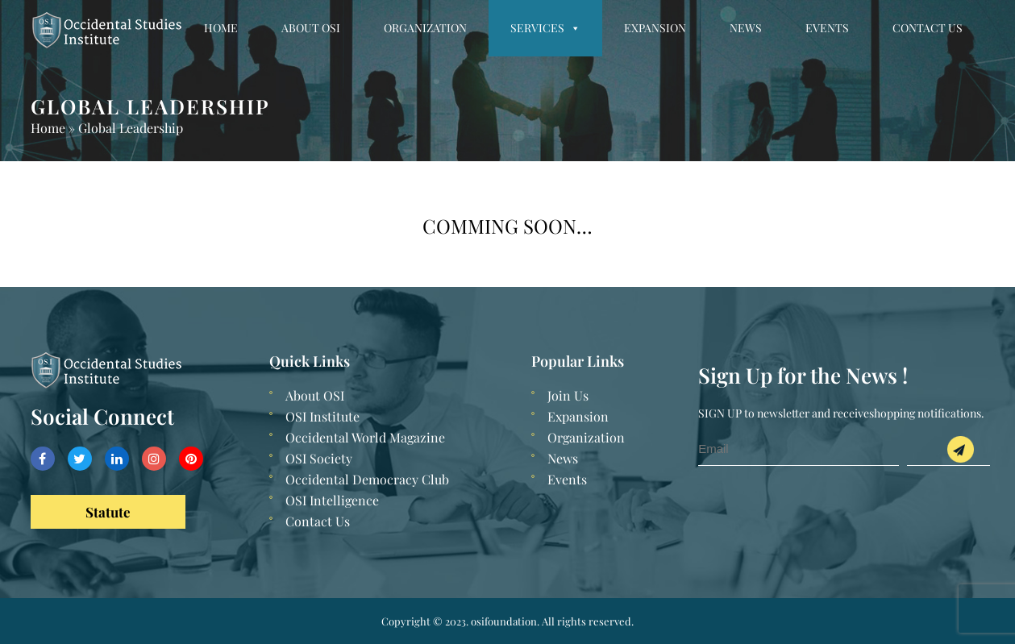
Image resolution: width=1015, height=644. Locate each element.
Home (221, 27)
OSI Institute (322, 416)
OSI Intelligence (332, 500)
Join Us (568, 395)
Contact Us (927, 27)
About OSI (310, 27)
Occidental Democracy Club (367, 479)
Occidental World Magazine (365, 437)
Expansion (655, 27)
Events (827, 27)
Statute (108, 512)
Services (545, 27)
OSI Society (318, 458)
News (746, 27)
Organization (425, 27)
